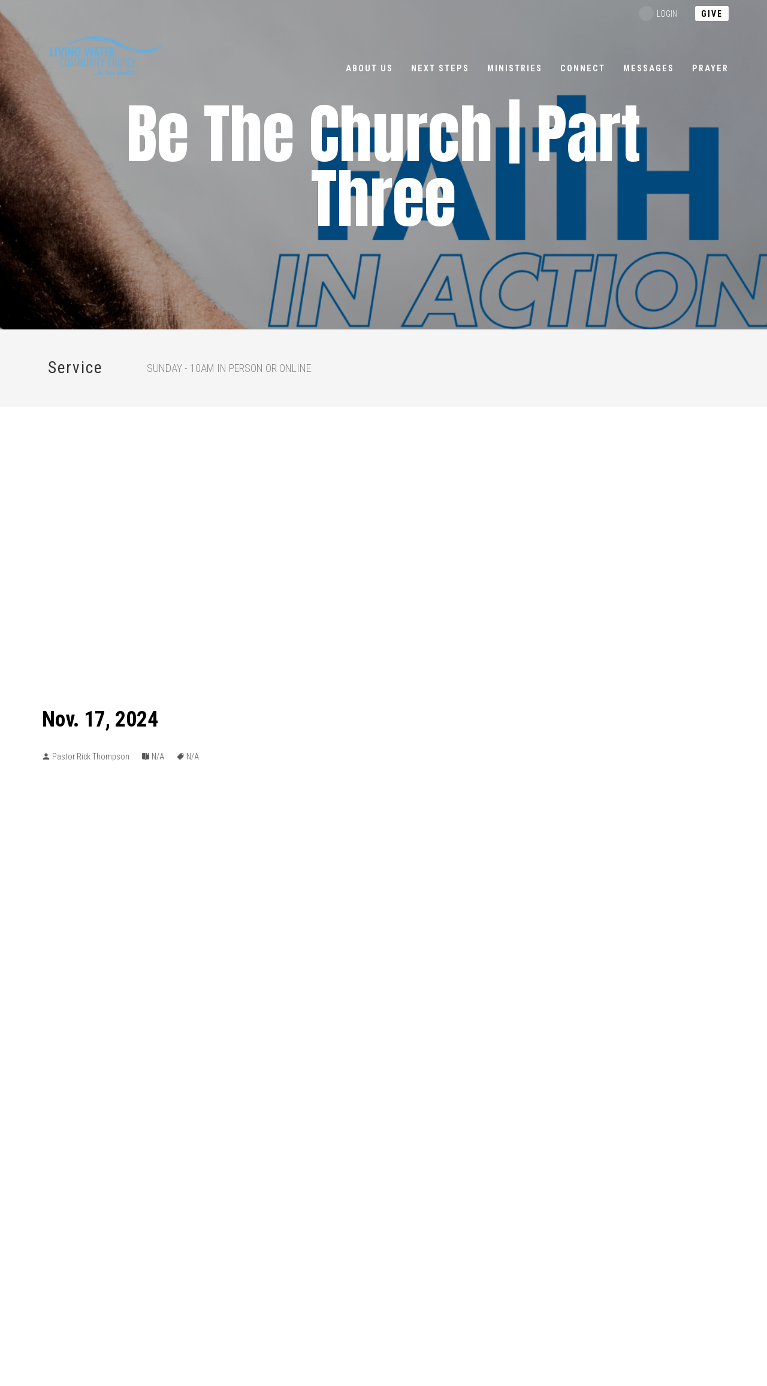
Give (712, 14)
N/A (158, 756)
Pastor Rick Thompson (90, 756)
